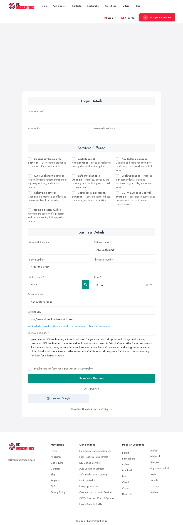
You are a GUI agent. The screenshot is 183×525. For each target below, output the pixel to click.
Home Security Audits (90, 504)
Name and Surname (38, 242)
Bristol (125, 476)
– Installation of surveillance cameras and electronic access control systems (135, 198)
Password (33, 128)
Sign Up (128, 18)
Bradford (127, 470)
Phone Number (36, 259)
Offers (126, 6)
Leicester (154, 480)
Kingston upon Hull (159, 468)
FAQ (53, 486)
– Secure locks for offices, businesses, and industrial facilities (91, 196)
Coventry (127, 488)
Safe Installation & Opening (93, 474)
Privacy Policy (85, 368)
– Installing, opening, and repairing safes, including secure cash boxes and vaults (91, 181)
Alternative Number (103, 259)
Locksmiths (93, 6)
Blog (138, 6)
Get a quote (59, 6)
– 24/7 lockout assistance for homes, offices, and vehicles (47, 162)
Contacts (76, 6)
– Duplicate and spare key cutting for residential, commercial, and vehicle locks (134, 164)
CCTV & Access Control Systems (96, 498)
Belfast (125, 452)
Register (55, 480)
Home (44, 6)
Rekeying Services (88, 486)
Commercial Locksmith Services (95, 492)
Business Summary (37, 333)
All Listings (56, 457)
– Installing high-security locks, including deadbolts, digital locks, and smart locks (134, 181)
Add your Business (157, 17)
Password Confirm (103, 128)
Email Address (35, 111)
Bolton (125, 464)
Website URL (34, 311)
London (154, 492)
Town (96, 277)
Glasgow (154, 462)
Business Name (101, 242)
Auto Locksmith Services (91, 468)
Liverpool (154, 486)
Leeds (153, 474)
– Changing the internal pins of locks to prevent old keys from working (47, 196)
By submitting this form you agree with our (63, 368)
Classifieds (110, 6)
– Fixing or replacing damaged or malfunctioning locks (91, 162)
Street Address (35, 294)
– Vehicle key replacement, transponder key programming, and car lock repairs (47, 181)
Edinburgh (155, 456)
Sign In (110, 18)
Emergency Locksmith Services (95, 451)
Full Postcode (35, 277)
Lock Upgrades (87, 480)
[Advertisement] (91, 65)
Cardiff (126, 482)
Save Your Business (91, 378)
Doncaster (127, 494)
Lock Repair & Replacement (93, 457)
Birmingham (128, 458)
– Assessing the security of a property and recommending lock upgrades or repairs (47, 215)
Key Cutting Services (89, 463)
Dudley (153, 450)
